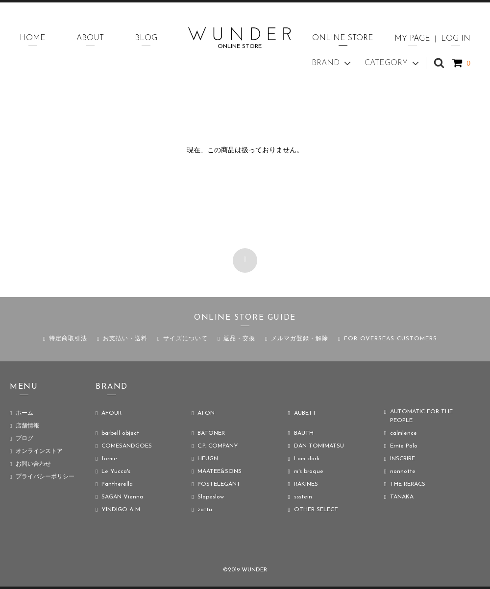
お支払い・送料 (125, 339)
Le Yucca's (115, 471)
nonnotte (403, 471)
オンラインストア (39, 451)
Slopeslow (210, 497)
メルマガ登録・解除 (299, 339)
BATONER (211, 433)
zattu (204, 510)
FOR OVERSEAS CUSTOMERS (390, 339)
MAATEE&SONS (219, 471)
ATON (206, 413)
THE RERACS (407, 484)
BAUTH (304, 433)
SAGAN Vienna (122, 497)
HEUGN (207, 459)
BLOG (146, 38)
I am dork (306, 459)
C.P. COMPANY (217, 446)
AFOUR (111, 413)
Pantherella (117, 484)
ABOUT (90, 38)
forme (109, 459)
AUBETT (305, 413)
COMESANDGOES (126, 446)
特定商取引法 (68, 339)
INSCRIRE (402, 459)
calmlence (403, 433)
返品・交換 (239, 339)
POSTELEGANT (219, 484)
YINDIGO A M (120, 510)
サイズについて (185, 339)
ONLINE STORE (342, 38)
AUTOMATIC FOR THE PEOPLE (421, 416)
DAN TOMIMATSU (319, 446)
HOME (33, 38)
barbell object (120, 433)
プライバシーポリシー (45, 477)
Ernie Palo (403, 446)
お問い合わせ (33, 464)
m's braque (308, 471)
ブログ (24, 439)
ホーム (24, 413)
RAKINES (306, 484)
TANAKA (402, 497)
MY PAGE (412, 39)
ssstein (303, 497)
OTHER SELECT (316, 510)
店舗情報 (27, 426)
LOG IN (455, 39)
